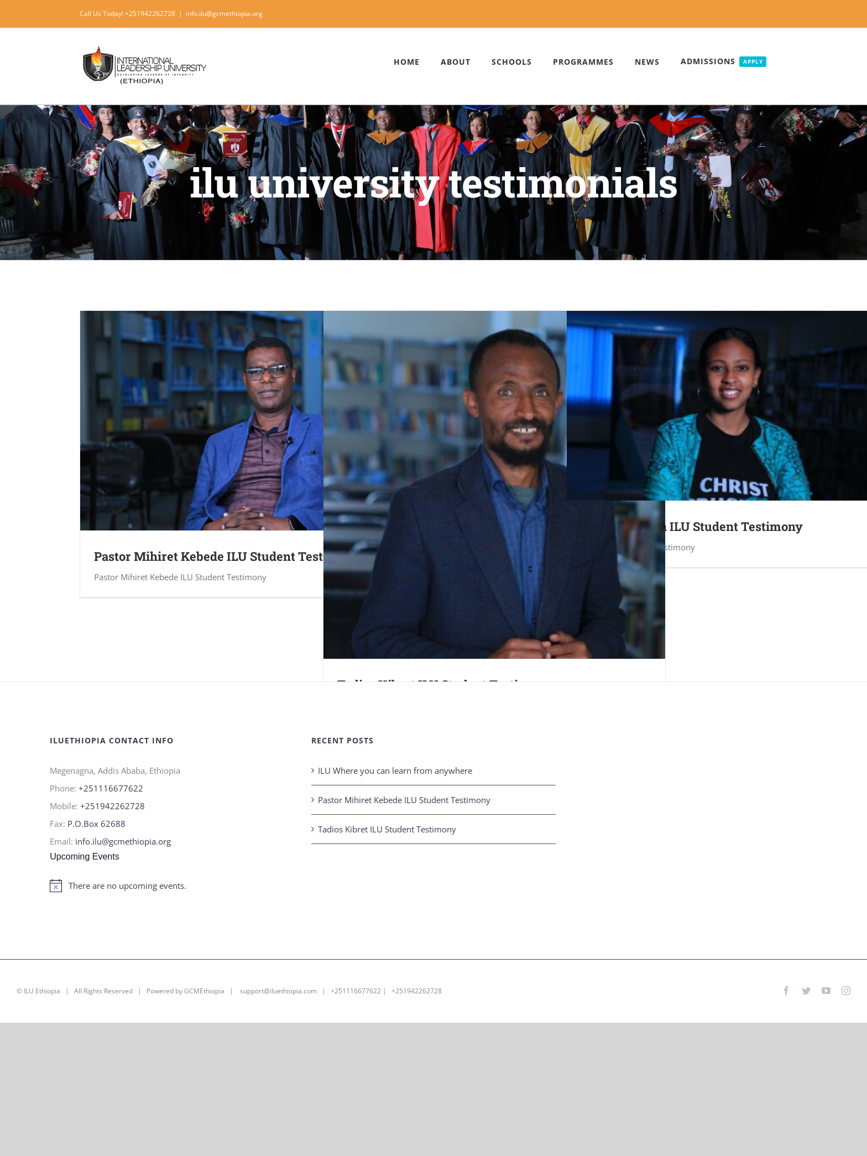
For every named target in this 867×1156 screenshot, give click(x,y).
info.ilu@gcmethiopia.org (224, 13)
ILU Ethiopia (42, 991)
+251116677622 (111, 788)
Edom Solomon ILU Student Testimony (692, 526)
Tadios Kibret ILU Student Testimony (387, 829)
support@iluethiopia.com (278, 991)
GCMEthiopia (204, 991)
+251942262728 (112, 805)
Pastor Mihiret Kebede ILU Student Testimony (227, 556)
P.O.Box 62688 (96, 823)
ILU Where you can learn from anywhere (395, 770)
